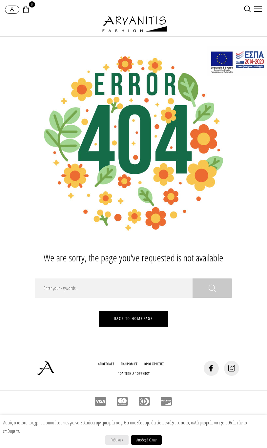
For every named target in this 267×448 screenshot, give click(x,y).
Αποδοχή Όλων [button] (146, 440)
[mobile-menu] (257, 9)
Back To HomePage (133, 318)
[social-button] (211, 368)
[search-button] (247, 8)
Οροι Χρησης (154, 363)
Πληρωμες (129, 363)
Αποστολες (106, 363)
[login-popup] (12, 10)
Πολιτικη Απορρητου (133, 373)
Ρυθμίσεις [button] (117, 440)
